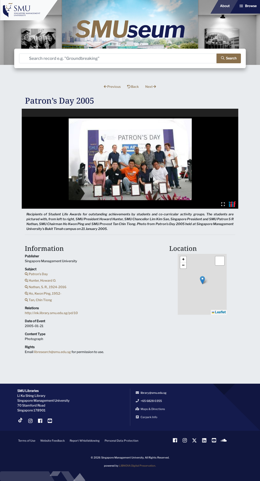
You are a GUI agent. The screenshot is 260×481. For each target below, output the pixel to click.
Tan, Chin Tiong (38, 300)
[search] (229, 58)
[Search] (118, 58)
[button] (202, 280)
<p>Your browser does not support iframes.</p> (130, 159)
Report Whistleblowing (85, 440)
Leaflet (219, 312)
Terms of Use (26, 440)
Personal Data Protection (121, 440)
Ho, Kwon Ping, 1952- (43, 293)
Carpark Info (145, 417)
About (225, 6)
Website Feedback (52, 440)
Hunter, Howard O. (40, 280)
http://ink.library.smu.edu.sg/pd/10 (51, 313)
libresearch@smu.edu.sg (52, 352)
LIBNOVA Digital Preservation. (137, 465)
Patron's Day (36, 274)
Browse (251, 6)
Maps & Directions (149, 409)
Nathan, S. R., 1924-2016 (45, 287)
